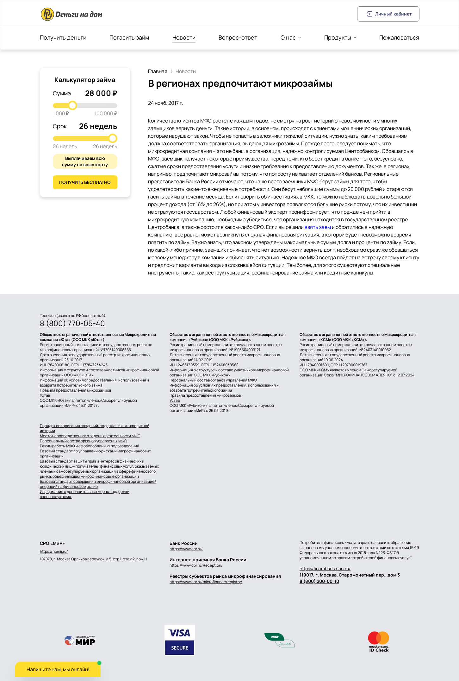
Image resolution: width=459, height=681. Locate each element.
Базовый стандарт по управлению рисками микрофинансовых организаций (95, 454)
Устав (45, 395)
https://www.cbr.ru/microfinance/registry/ (206, 581)
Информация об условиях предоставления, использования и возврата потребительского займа (94, 383)
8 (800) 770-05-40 (72, 323)
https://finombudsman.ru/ (325, 568)
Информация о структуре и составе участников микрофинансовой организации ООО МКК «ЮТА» (99, 373)
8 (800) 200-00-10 (319, 581)
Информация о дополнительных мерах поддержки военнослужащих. (84, 494)
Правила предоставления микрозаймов (75, 390)
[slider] (72, 105)
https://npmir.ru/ (54, 551)
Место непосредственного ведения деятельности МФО (90, 435)
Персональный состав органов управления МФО (213, 380)
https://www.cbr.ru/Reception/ (196, 565)
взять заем (318, 227)
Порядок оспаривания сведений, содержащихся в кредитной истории (94, 428)
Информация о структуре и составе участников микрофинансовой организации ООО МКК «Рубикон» (229, 373)
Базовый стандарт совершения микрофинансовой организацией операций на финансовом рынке (98, 484)
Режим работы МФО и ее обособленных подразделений (89, 446)
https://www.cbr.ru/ (186, 549)
